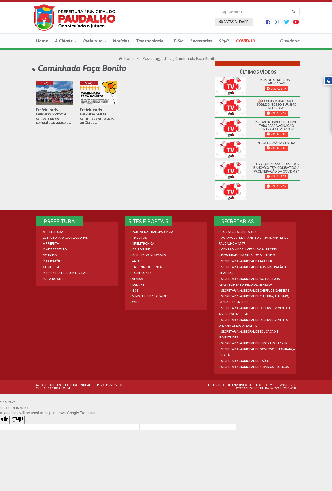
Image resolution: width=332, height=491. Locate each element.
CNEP (136, 302)
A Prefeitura (53, 231)
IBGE (135, 290)
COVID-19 (245, 40)
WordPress (244, 388)
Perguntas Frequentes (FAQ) (66, 272)
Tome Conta (142, 272)
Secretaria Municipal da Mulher (246, 261)
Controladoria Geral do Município (249, 249)
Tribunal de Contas (148, 267)
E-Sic (178, 40)
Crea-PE (138, 284)
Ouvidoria (290, 40)
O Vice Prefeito (55, 249)
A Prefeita (51, 243)
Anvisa (137, 278)
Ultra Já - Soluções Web (278, 388)
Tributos (139, 237)
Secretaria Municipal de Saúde (245, 360)
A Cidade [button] (65, 40)
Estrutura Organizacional (65, 237)
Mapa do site (53, 278)
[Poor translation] (17, 420)
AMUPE (137, 261)
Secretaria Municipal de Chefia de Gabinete (255, 290)
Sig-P (224, 40)
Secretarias (201, 40)
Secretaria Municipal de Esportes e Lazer (254, 343)
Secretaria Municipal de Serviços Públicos (255, 366)
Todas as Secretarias (239, 231)
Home (42, 40)
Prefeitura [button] (94, 40)
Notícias (121, 40)
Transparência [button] (151, 40)
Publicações (53, 261)
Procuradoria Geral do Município (248, 255)
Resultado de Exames (149, 255)
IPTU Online (141, 249)
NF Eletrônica (143, 243)
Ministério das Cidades (150, 296)
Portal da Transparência (152, 231)
